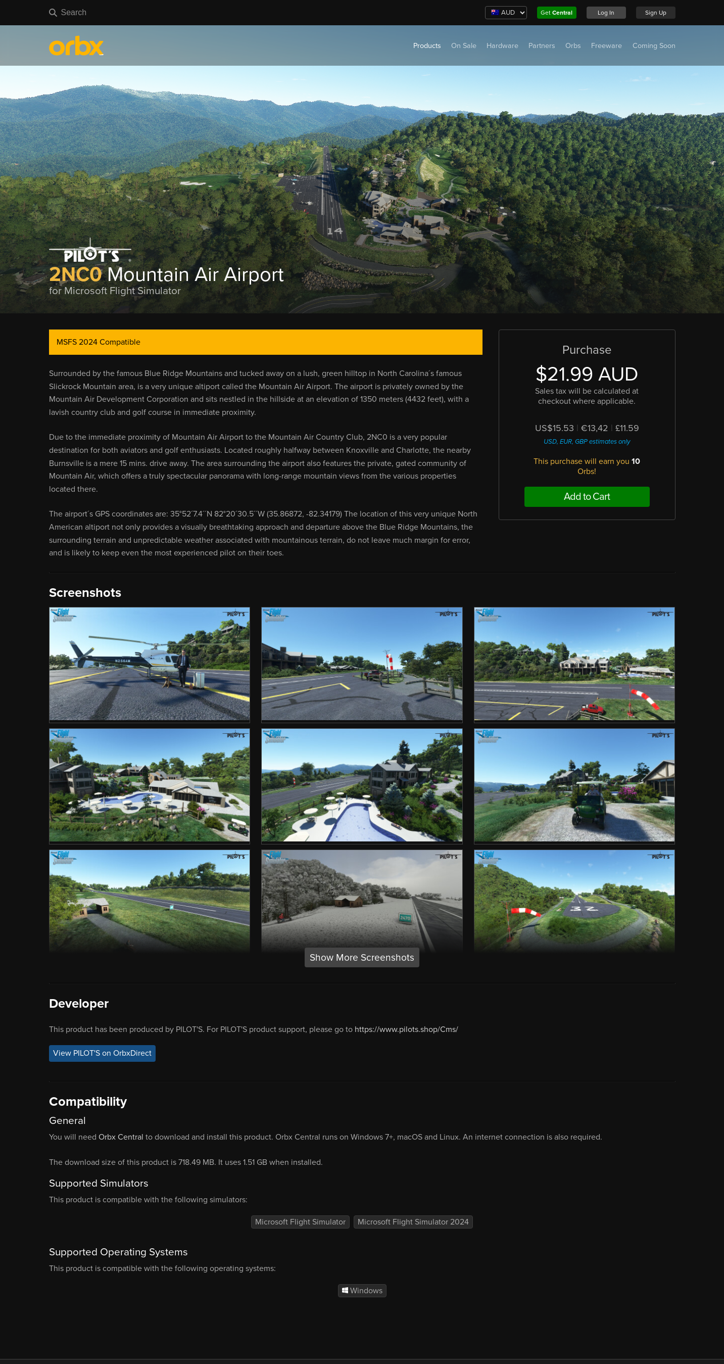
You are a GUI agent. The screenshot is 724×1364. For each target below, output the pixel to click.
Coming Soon (654, 45)
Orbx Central (121, 1137)
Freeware (606, 45)
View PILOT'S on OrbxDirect (102, 1054)
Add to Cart (587, 497)
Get (556, 12)
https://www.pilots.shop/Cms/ (406, 1029)
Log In (606, 12)
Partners (541, 45)
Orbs (573, 45)
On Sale (463, 45)
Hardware (502, 45)
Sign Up (655, 12)
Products (427, 45)
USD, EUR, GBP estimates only (587, 442)
